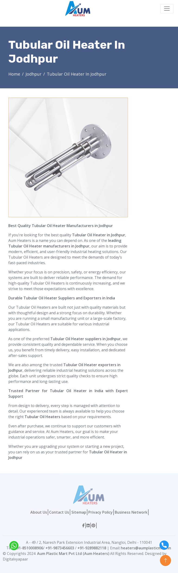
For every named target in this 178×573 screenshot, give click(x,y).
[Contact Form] (151, 167)
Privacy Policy (100, 512)
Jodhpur (33, 74)
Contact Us (59, 512)
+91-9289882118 (91, 548)
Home (14, 74)
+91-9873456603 (59, 548)
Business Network (131, 512)
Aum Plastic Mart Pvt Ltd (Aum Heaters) (73, 553)
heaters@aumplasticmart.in (146, 548)
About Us (38, 512)
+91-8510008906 (28, 548)
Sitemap (78, 512)
